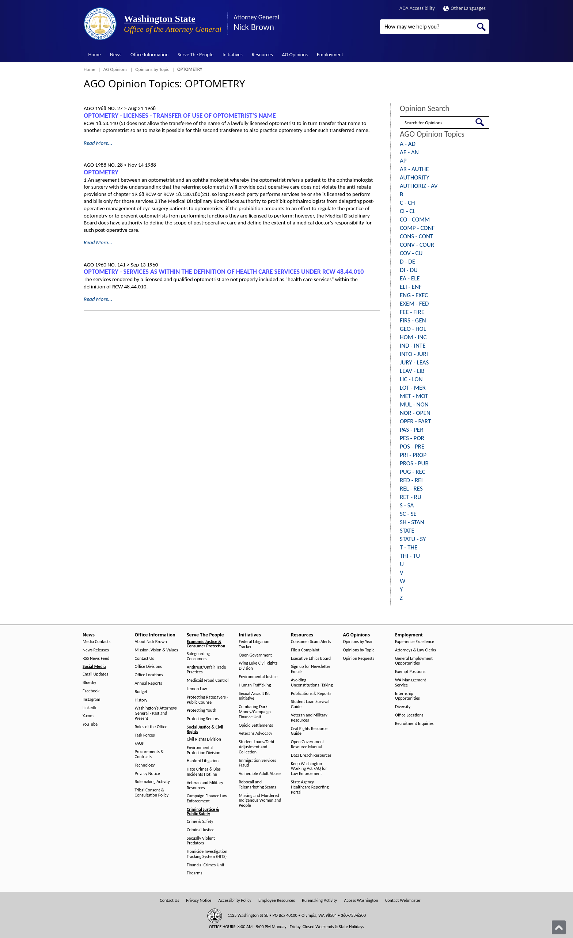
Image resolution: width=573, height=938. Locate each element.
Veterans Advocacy (256, 733)
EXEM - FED (414, 303)
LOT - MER (413, 388)
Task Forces (145, 735)
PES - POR (412, 438)
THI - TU (410, 556)
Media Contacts (96, 641)
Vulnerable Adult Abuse (260, 773)
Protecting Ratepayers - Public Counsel (207, 700)
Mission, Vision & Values (156, 650)
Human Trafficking (255, 685)
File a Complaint (305, 650)
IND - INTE (412, 345)
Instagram (91, 699)
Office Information (149, 55)
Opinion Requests (359, 658)
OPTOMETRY (101, 172)
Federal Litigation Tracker (254, 644)
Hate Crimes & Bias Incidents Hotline (204, 772)
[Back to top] (559, 927)
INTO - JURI (414, 354)
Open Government (255, 655)
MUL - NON (414, 404)
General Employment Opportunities (414, 661)
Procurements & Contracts (149, 754)
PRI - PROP (413, 455)
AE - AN (409, 152)
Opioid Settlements (256, 725)
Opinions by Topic (152, 69)
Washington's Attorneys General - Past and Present (156, 713)
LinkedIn (90, 708)
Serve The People (195, 55)
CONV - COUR (417, 245)
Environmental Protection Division (203, 750)
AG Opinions (295, 55)
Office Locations (149, 675)
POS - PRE (412, 446)
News (115, 55)
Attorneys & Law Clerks (415, 650)
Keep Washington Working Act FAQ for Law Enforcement (309, 768)
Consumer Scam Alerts (311, 641)
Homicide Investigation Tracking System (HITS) (207, 854)
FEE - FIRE (412, 312)
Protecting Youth (201, 710)
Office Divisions (148, 666)
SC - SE (408, 514)
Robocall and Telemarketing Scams (257, 785)
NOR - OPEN (415, 413)
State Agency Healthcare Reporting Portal (310, 787)
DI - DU (409, 270)
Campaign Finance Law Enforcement (207, 798)
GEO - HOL (413, 329)
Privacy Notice (147, 773)
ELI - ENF (411, 287)
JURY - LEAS (414, 362)
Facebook (91, 691)
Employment (330, 55)
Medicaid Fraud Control (207, 680)
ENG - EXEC (414, 295)
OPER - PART (415, 421)
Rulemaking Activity (152, 781)
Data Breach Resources (311, 755)
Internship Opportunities (407, 696)
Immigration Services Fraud (257, 763)
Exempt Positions (410, 671)
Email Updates (95, 674)
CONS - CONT (416, 236)
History (141, 700)
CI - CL (407, 211)
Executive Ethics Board (311, 658)
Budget (141, 691)
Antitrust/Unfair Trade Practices (206, 670)
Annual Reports (148, 683)
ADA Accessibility (417, 8)
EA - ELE (410, 278)
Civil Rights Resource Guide (309, 731)
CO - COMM (415, 219)
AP (403, 160)
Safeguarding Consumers (198, 656)
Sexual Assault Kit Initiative (254, 696)
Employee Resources (276, 900)
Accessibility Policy (235, 900)
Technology (145, 765)
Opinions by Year (358, 641)
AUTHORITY (414, 177)
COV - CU (411, 253)
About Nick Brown (151, 641)
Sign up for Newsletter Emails (310, 669)
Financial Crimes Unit (205, 865)
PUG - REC (412, 472)
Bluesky (89, 682)
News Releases (96, 650)
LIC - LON (411, 379)
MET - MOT (414, 396)
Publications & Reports (311, 693)
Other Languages (464, 8)
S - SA (407, 505)
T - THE (408, 547)
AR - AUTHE (414, 169)
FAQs (139, 743)
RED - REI (411, 480)
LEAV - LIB (412, 371)
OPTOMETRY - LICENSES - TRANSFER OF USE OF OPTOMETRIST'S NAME (180, 115)
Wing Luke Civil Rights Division (258, 666)
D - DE (407, 261)
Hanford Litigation (203, 761)
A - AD (407, 144)
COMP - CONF (417, 228)
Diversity (402, 706)
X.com (88, 716)
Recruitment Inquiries (414, 723)
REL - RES (411, 488)
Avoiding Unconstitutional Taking (312, 683)
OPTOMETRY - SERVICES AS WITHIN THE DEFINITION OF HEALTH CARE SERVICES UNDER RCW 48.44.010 (224, 272)
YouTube (90, 724)
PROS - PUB (414, 463)
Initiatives (233, 55)
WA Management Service (410, 683)
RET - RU (410, 497)
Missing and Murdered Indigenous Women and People (260, 800)
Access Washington (361, 900)
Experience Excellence (414, 641)
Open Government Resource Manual (307, 744)
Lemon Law (197, 689)
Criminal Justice (201, 830)
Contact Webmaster (403, 900)
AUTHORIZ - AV (419, 186)
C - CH (407, 203)
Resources (262, 55)
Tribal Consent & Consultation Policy (152, 793)
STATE (407, 530)
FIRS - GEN (413, 320)
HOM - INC (413, 337)
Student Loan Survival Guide (310, 704)
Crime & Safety (200, 821)
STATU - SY (413, 539)
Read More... (98, 143)
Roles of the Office (151, 727)
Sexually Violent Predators (201, 841)
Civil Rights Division (204, 739)
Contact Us (144, 658)
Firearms (194, 873)
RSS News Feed (96, 658)
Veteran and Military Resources (205, 785)
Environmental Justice (258, 676)
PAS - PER (411, 430)
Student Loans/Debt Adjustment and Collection (256, 747)
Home (94, 55)
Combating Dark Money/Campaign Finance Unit (255, 711)
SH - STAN (412, 522)
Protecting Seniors (203, 718)
